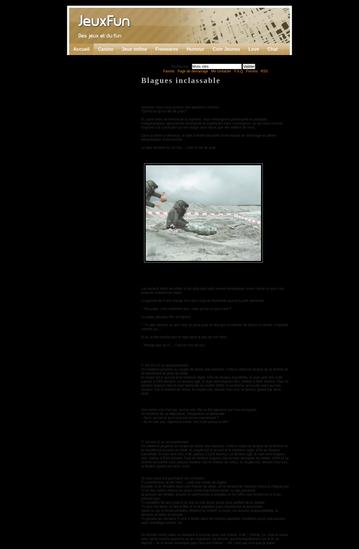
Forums (252, 71)
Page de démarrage (192, 71)
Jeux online (134, 49)
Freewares (166, 49)
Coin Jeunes (226, 49)
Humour (195, 49)
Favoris (168, 71)
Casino (105, 49)
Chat (272, 49)
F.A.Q (238, 71)
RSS (264, 71)
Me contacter (221, 71)
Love (253, 49)
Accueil (81, 49)
